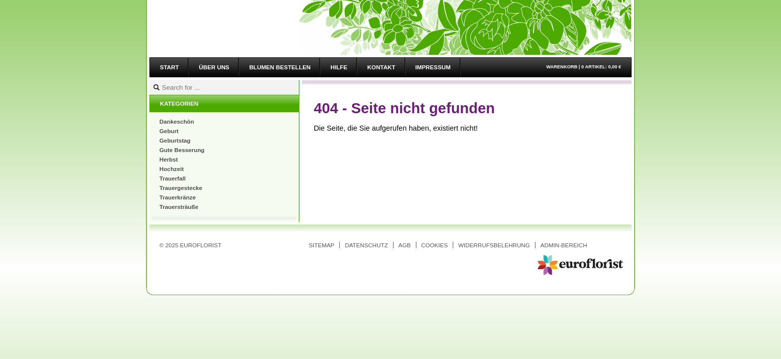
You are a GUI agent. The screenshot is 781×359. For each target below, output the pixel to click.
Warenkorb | (583, 66)
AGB (404, 245)
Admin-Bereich (563, 245)
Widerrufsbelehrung (494, 245)
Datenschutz (366, 245)
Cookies (434, 245)
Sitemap (321, 245)
